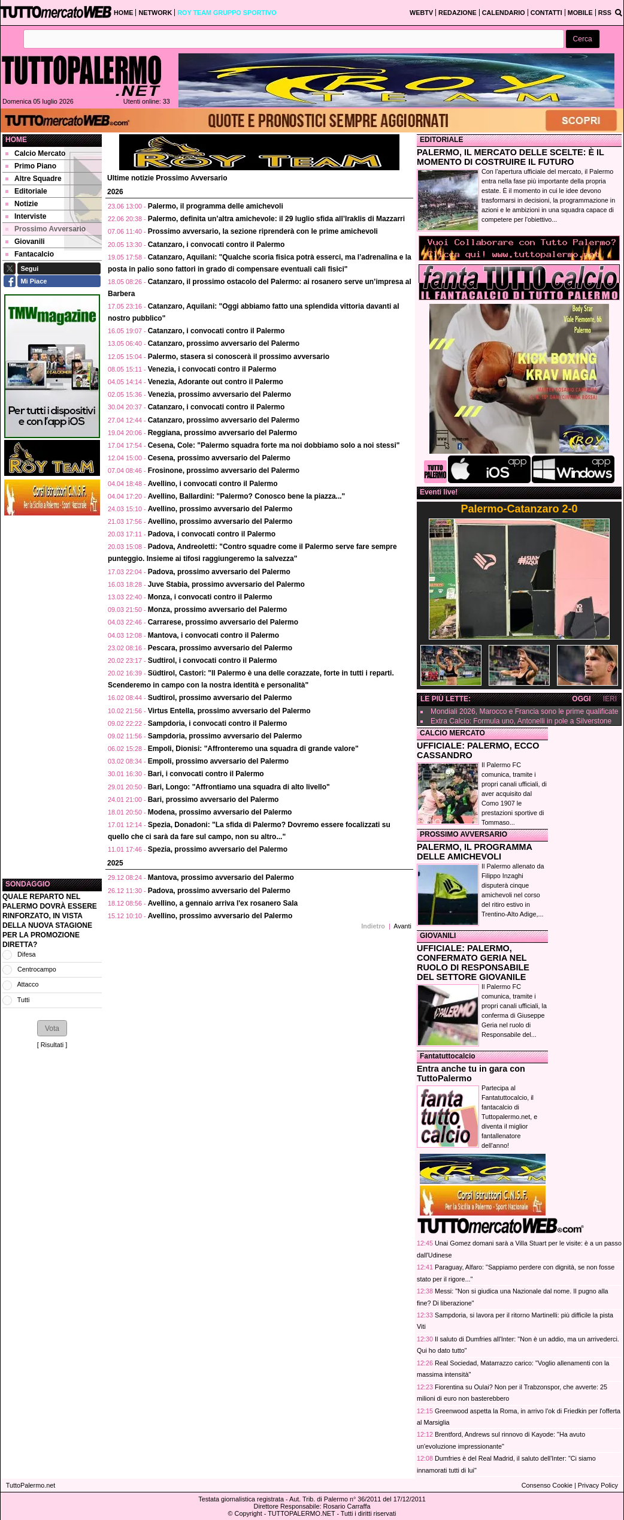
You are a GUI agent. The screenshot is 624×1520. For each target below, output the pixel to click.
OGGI (581, 699)
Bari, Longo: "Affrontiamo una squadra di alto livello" (239, 787)
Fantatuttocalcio (447, 1056)
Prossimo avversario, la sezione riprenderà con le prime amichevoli (263, 231)
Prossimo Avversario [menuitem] (45, 229)
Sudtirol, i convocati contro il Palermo (212, 660)
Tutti (23, 999)
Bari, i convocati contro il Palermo (206, 774)
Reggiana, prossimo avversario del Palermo (222, 433)
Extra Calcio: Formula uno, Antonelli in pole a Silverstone (521, 721)
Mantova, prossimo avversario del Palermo (221, 877)
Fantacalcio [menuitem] (29, 254)
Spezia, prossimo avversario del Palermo (217, 849)
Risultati (52, 1044)
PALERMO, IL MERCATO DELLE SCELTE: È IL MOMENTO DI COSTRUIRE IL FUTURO (510, 157)
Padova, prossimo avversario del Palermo (219, 572)
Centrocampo (36, 969)
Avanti (402, 926)
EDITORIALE (441, 139)
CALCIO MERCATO (452, 733)
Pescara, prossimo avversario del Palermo (220, 648)
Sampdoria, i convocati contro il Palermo (217, 723)
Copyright (248, 1513)
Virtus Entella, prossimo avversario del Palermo (229, 711)
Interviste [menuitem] (25, 216)
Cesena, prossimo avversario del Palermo (219, 458)
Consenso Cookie (547, 1485)
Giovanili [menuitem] (25, 241)
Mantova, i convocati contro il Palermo (213, 635)
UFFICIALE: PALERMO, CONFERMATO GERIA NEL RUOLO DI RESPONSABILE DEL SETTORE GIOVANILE (473, 962)
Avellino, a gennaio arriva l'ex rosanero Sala (223, 903)
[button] (582, 39)
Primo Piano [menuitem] (30, 166)
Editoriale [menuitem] (26, 191)
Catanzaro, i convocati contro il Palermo (216, 244)
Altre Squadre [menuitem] (33, 178)
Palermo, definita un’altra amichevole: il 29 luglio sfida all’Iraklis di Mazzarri (276, 219)
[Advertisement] (52, 697)
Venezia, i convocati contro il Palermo (212, 369)
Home (16, 139)
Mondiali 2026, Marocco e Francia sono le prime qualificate (525, 711)
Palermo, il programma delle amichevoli (215, 206)
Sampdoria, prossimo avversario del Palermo (225, 736)
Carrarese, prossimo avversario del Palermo (223, 622)
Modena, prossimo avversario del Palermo (220, 812)
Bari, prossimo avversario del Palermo (213, 799)
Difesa (26, 954)
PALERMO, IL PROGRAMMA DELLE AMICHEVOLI (474, 851)
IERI (610, 699)
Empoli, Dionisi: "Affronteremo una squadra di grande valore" (253, 748)
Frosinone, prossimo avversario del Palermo (223, 470)
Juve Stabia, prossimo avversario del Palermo (226, 584)
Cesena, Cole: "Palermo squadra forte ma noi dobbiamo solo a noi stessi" (274, 445)
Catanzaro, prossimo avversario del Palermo (223, 343)
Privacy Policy (598, 1485)
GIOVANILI (438, 935)
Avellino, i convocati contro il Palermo (213, 483)
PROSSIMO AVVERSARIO (463, 834)
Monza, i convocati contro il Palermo (210, 597)
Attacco (27, 984)
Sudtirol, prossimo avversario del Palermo (220, 697)
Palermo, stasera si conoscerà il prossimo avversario (239, 356)
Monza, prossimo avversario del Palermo (217, 609)
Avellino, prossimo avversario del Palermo (220, 509)
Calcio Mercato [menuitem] (35, 153)
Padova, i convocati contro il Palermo (211, 534)
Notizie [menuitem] (21, 204)
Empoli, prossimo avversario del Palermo (218, 761)
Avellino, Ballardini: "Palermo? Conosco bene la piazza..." (247, 496)
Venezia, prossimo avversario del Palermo (219, 394)
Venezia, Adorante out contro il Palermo (215, 382)
